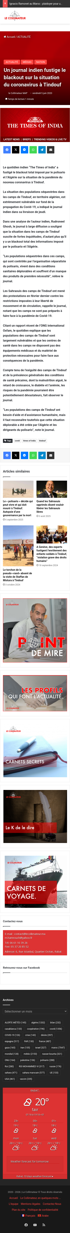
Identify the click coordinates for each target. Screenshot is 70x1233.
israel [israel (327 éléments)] (40, 1047)
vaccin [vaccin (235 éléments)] (26, 1079)
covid (17, 441)
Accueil (9, 36)
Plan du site (18, 1209)
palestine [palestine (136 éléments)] (27, 1060)
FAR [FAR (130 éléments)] (29, 1041)
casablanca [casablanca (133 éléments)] (13, 1029)
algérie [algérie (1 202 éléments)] (38, 1022)
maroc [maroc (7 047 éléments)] (58, 1047)
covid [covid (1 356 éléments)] (56, 1029)
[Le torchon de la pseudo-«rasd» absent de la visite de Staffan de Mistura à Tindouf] (18, 545)
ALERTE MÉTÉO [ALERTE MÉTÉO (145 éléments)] (15, 1022)
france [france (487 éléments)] (45, 1041)
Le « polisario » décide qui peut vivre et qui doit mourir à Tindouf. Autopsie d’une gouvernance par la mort (18, 508)
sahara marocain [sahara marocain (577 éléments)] (33, 1072)
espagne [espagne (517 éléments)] (12, 1041)
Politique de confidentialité (43, 1209)
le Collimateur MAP (17, 93)
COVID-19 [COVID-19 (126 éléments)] (12, 1035)
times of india (29, 441)
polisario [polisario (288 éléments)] (47, 1060)
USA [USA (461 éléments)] (10, 1079)
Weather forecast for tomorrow (30, 1161)
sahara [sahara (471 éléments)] (11, 1072)
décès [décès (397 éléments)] (46, 1035)
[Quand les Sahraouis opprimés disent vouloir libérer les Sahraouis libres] (51, 489)
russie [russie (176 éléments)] (55, 1066)
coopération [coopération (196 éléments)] (36, 1029)
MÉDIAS (27, 62)
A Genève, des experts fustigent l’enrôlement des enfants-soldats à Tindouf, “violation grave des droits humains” (51, 553)
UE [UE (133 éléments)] (54, 1072)
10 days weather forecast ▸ (35, 1176)
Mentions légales (30, 1203)
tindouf (42, 441)
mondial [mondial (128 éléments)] (12, 1054)
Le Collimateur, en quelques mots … (40, 1198)
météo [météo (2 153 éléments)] (30, 1054)
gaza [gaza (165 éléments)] (10, 1047)
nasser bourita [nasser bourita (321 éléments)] (52, 1054)
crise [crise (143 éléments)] (30, 1035)
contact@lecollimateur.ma (29, 934)
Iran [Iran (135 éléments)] (25, 1047)
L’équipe (13, 1203)
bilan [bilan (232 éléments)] (55, 1022)
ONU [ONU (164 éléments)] (10, 1060)
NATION (40, 62)
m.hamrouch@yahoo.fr (18, 938)
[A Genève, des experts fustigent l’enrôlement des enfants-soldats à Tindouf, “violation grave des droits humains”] (51, 534)
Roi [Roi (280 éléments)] (9, 1066)
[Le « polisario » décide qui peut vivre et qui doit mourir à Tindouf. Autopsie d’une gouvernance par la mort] (18, 489)
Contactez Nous (52, 1203)
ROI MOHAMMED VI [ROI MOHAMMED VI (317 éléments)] (31, 1066)
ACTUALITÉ (24, 36)
